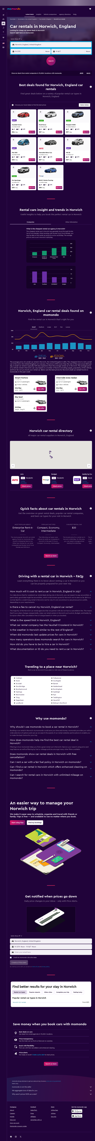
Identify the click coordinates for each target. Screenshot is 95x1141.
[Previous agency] (13, 466)
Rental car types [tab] (19, 992)
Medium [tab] (41, 327)
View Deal (32, 132)
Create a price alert (38, 1055)
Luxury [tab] (68, 327)
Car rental (12, 19)
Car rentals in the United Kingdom (27, 19)
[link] (41, 389)
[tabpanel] (51, 260)
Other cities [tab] (48, 992)
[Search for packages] (3, 28)
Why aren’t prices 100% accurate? (52, 1094)
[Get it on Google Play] (76, 1111)
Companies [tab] (30, 222)
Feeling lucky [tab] (77, 992)
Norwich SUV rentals (19, 1002)
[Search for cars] (3, 23)
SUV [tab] (55, 327)
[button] (3, 9)
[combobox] (16, 39)
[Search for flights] (3, 15)
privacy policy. (46, 966)
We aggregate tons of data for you (52, 1090)
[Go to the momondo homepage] (13, 9)
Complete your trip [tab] (62, 992)
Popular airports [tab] (34, 992)
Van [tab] (61, 327)
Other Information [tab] (71, 222)
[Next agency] (89, 466)
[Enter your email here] (53, 952)
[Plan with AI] (3, 32)
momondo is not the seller (52, 1087)
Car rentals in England (45, 19)
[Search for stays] (3, 19)
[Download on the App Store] (76, 1116)
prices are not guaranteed (53, 1081)
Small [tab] (34, 327)
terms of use (35, 966)
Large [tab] (49, 327)
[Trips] (3, 38)
